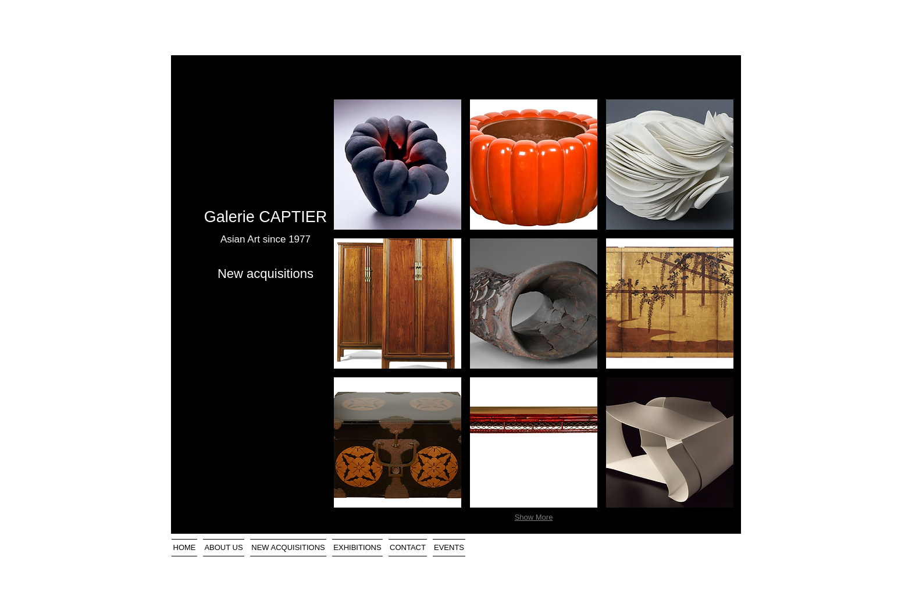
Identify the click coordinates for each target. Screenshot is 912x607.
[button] (397, 164)
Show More (534, 517)
